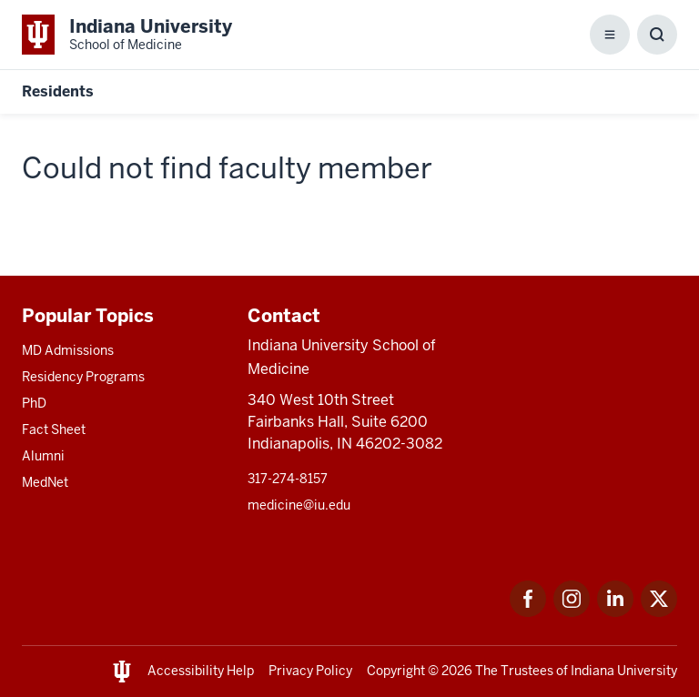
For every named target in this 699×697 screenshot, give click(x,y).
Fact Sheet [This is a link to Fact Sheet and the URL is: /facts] (54, 429)
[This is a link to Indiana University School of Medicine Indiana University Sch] (127, 35)
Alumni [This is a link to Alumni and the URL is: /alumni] (43, 456)
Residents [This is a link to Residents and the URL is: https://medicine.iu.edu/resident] (58, 91)
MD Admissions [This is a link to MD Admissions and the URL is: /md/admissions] (68, 350)
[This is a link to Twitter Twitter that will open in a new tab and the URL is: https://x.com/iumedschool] (659, 611)
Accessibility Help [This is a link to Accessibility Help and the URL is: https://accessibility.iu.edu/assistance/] (200, 670)
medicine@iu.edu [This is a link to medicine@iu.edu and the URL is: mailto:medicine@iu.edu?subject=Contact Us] (299, 505)
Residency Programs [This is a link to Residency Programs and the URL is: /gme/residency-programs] (83, 377)
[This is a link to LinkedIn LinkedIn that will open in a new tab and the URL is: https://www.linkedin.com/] (615, 611)
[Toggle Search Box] (657, 35)
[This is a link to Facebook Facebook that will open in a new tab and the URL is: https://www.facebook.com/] (528, 611)
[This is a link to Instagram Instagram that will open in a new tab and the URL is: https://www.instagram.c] (571, 611)
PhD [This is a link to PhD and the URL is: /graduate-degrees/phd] (34, 403)
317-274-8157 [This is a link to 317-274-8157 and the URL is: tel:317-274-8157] (288, 478)
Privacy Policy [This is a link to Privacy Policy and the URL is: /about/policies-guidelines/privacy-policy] (310, 670)
